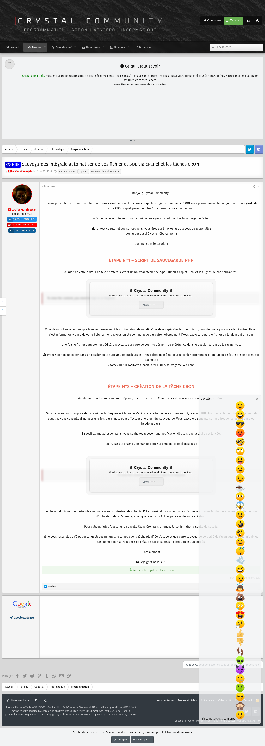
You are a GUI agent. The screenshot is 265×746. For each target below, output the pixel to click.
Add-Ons (67, 707)
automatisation (67, 171)
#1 (259, 187)
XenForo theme (116, 715)
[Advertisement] (133, 88)
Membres (119, 47)
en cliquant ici (203, 134)
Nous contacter (165, 701)
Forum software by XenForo (33, 707)
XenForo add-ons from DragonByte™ (59, 711)
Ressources (93, 47)
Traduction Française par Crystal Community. (29, 715)
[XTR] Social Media (77, 715)
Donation (145, 47)
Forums (36, 47)
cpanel (84, 171)
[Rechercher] (240, 47)
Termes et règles (187, 701)
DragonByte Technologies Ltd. (106, 711)
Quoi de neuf (64, 47)
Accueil (14, 47)
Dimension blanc (17, 701)
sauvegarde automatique (105, 171)
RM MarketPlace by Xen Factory (114, 707)
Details (126, 711)
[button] (45, 47)
